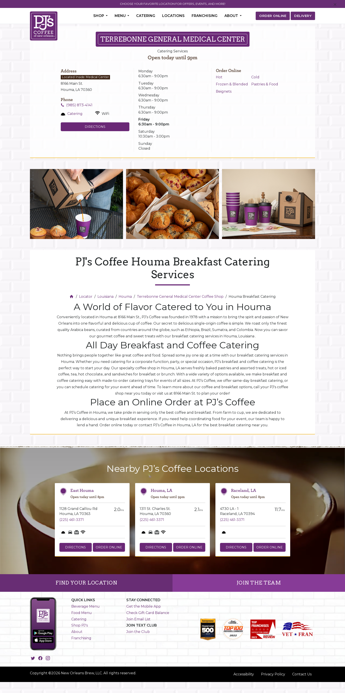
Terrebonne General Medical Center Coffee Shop (180, 296)
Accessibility (243, 674)
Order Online (109, 547)
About (77, 632)
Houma (125, 296)
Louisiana (105, 296)
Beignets (223, 91)
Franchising (204, 16)
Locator (85, 296)
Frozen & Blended (232, 84)
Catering (145, 16)
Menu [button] (121, 16)
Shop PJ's (79, 625)
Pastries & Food (264, 84)
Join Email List (138, 619)
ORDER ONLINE (272, 16)
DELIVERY (303, 16)
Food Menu (81, 613)
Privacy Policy (273, 674)
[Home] (72, 296)
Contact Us (302, 674)
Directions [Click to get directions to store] (95, 127)
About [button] (231, 16)
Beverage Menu (85, 606)
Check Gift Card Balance (147, 613)
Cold (255, 77)
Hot (219, 77)
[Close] (335, 4)
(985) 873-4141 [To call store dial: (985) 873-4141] (79, 105)
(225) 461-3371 (71, 520)
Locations (173, 16)
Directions (75, 547)
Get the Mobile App (143, 606)
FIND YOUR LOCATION (86, 583)
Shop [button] (99, 16)
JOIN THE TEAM (259, 583)
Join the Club (138, 632)
